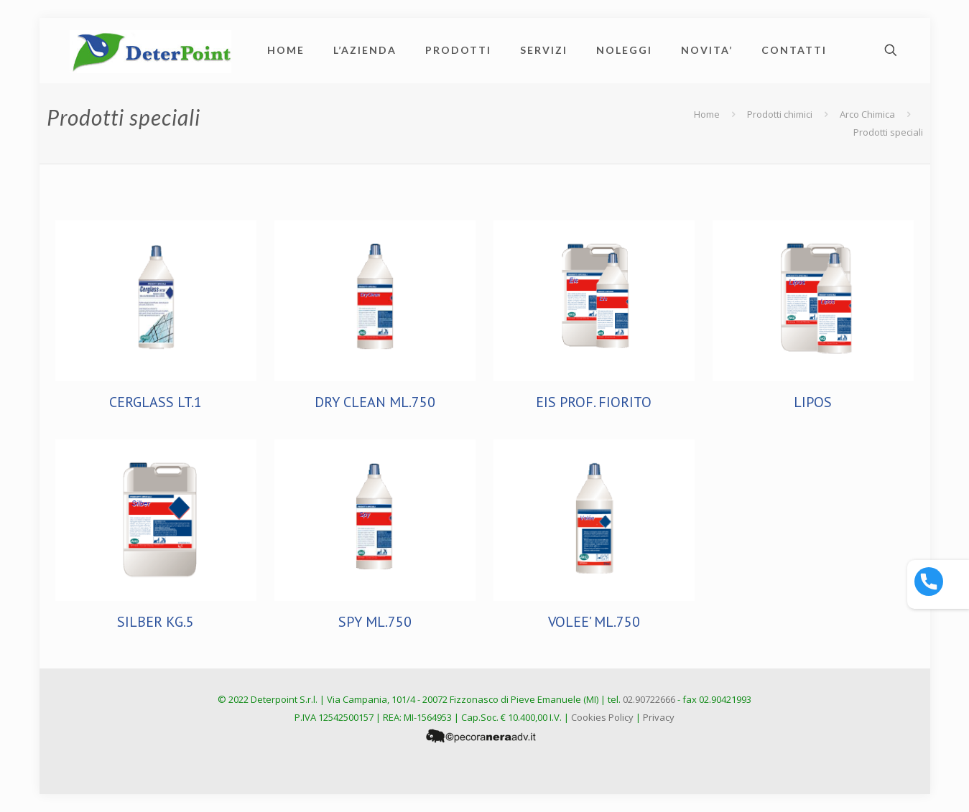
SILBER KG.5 (155, 621)
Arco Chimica (867, 114)
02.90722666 (649, 699)
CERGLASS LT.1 (155, 402)
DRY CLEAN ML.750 (375, 402)
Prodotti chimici (779, 114)
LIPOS (813, 402)
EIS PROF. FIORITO (594, 402)
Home (707, 114)
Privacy (658, 717)
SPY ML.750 (375, 621)
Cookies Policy (602, 717)
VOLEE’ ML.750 (594, 621)
